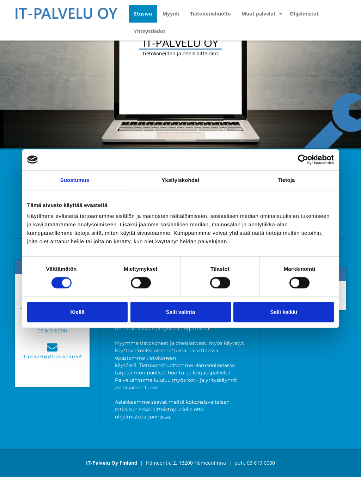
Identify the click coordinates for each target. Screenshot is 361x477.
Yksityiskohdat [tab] (180, 180)
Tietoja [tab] (286, 180)
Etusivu (143, 13)
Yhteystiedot (149, 31)
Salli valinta (180, 312)
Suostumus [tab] (75, 180)
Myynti (171, 13)
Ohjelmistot (304, 13)
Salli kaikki (283, 312)
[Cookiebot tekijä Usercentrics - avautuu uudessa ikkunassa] (303, 159)
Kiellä (77, 312)
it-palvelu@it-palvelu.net (52, 356)
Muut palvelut (258, 13)
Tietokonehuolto (210, 13)
